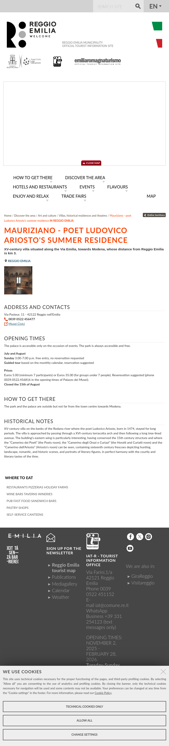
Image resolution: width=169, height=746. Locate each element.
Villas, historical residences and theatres (83, 214)
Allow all (84, 720)
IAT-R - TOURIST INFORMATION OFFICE (102, 559)
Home (8, 214)
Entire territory (154, 214)
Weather (60, 596)
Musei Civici (16, 322)
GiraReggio (142, 575)
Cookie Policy (103, 693)
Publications (64, 576)
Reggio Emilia (17, 260)
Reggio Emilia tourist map (65, 566)
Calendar (61, 589)
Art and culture (47, 214)
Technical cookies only (84, 706)
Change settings (84, 734)
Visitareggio (142, 581)
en (153, 6)
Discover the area (24, 214)
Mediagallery (64, 582)
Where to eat (19, 476)
